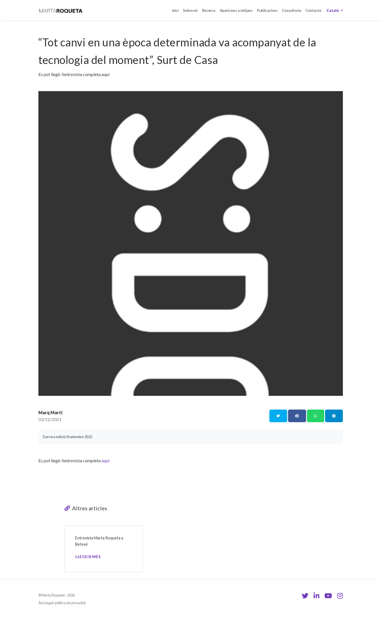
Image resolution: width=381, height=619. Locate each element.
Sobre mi (190, 10)
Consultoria (291, 10)
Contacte (313, 10)
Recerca (208, 10)
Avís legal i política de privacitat (62, 603)
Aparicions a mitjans (236, 10)
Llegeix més (88, 556)
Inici (175, 10)
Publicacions (267, 10)
